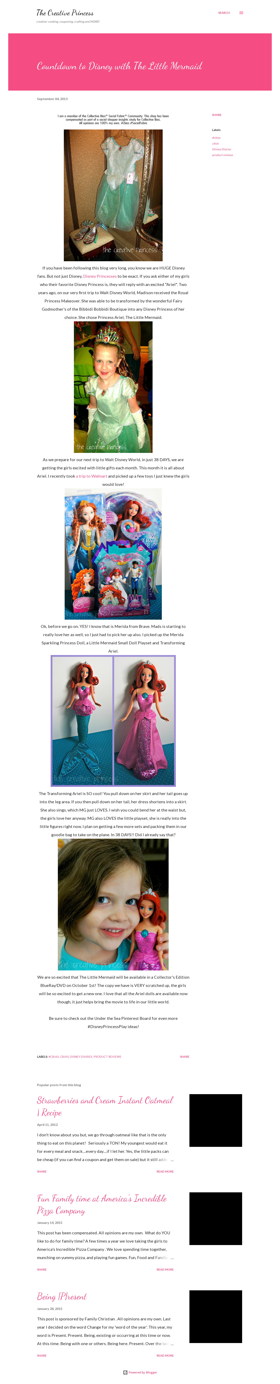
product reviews (222, 155)
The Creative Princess (65, 12)
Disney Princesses (100, 276)
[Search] (224, 12)
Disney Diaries (221, 149)
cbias (215, 143)
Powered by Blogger (140, 1372)
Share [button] (217, 115)
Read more (165, 1171)
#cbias (216, 137)
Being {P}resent (62, 1296)
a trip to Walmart (91, 475)
